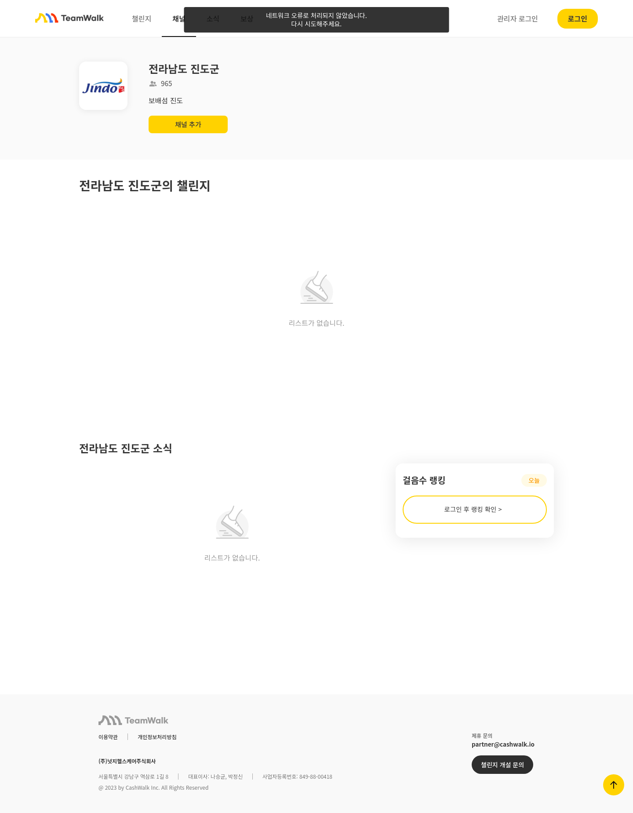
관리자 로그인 (517, 18)
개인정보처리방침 (157, 736)
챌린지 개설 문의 (502, 764)
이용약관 (108, 736)
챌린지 (141, 18)
